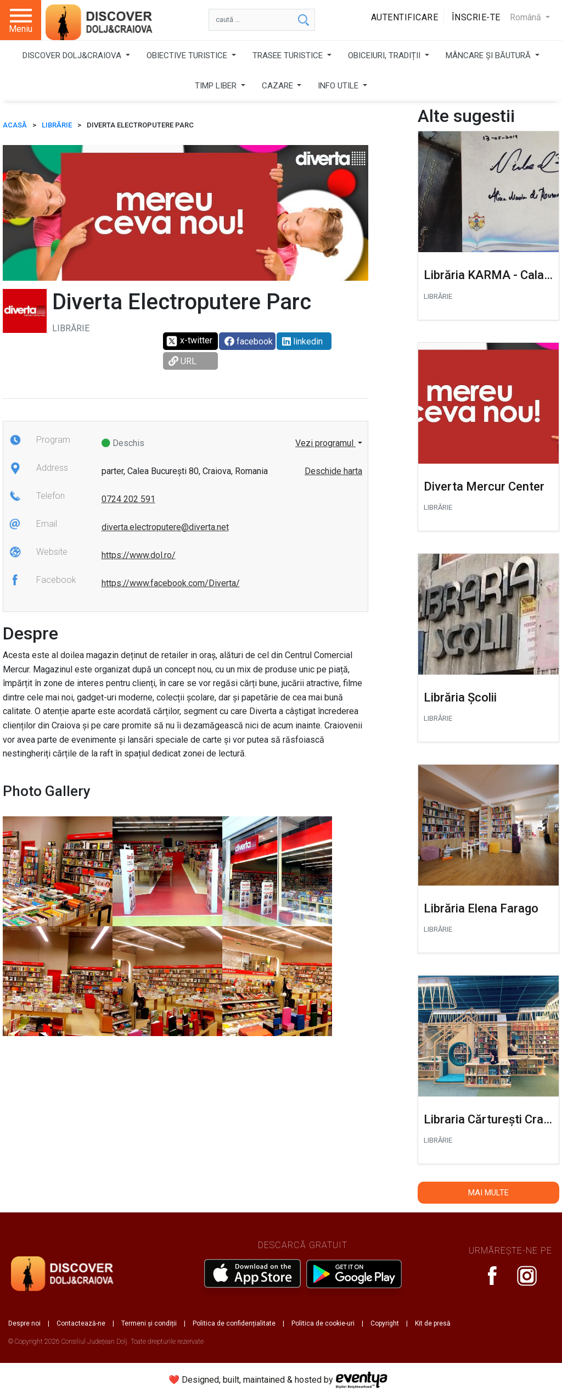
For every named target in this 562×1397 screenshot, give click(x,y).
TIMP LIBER (217, 86)
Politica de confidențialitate (234, 1323)
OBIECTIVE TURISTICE (188, 55)
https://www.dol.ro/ (139, 555)
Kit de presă (433, 1323)
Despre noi (24, 1323)
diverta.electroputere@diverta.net (165, 527)
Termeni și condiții (149, 1323)
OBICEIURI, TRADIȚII (385, 55)
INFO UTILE (339, 86)
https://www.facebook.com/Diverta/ (171, 583)
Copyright (384, 1323)
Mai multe (488, 1193)
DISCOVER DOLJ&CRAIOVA (73, 55)
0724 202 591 (128, 499)
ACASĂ (15, 125)
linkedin (302, 341)
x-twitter (189, 341)
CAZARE (278, 86)
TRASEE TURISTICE (288, 55)
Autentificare (405, 17)
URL (182, 361)
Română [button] (526, 17)
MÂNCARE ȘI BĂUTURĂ (489, 55)
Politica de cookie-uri (323, 1323)
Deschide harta (333, 471)
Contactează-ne (81, 1323)
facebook (248, 341)
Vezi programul (325, 443)
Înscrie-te (476, 17)
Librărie (57, 125)
